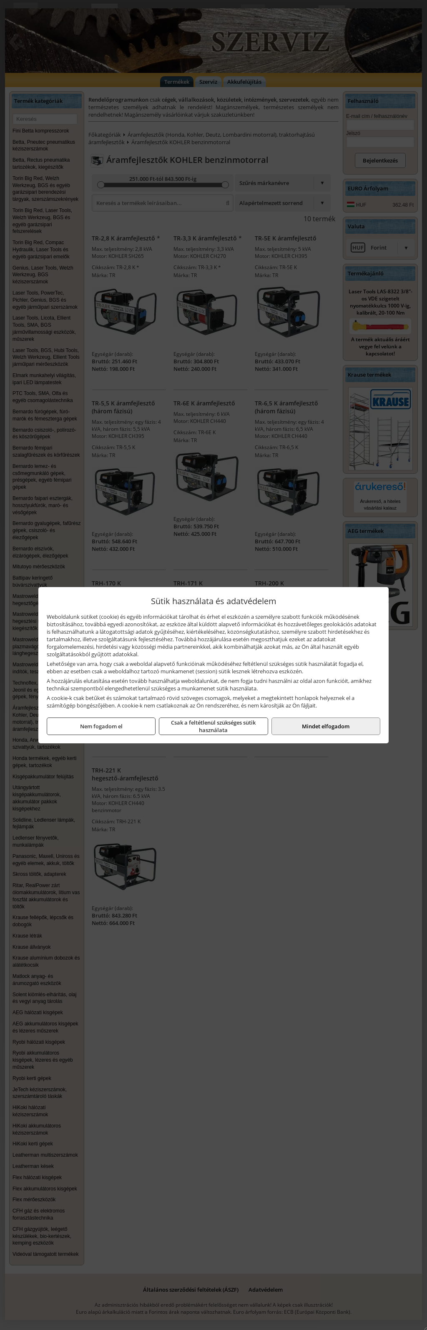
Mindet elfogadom (325, 726)
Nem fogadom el (101, 726)
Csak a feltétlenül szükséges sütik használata (213, 726)
